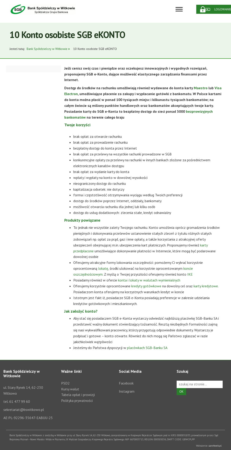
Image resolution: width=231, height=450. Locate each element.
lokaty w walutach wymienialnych (154, 280)
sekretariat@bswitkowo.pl (23, 409)
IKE (190, 274)
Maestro (201, 88)
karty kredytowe (206, 286)
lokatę (103, 268)
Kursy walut (70, 389)
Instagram (126, 391)
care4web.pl (215, 445)
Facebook (126, 383)
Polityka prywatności (77, 400)
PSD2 (65, 383)
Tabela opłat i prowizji (78, 394)
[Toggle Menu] (179, 9)
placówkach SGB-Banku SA (147, 347)
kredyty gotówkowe (146, 286)
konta (122, 280)
